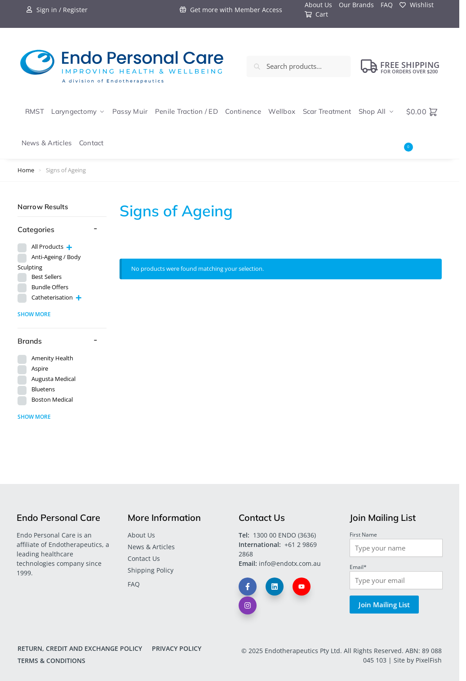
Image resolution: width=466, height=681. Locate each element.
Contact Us (144, 558)
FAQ (134, 584)
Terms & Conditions (51, 660)
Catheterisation (52, 297)
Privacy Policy (176, 648)
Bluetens (43, 389)
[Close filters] (109, 207)
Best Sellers (46, 277)
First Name (363, 534)
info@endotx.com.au (290, 563)
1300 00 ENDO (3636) (284, 535)
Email (358, 566)
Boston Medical (52, 399)
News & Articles (151, 546)
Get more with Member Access (231, 9)
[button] (424, 127)
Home (26, 170)
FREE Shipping (400, 66)
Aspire (39, 368)
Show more (34, 314)
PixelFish (429, 660)
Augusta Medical (53, 379)
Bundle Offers (49, 287)
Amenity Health (52, 358)
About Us (141, 535)
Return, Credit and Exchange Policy (80, 648)
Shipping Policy (150, 570)
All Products (47, 247)
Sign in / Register (57, 9)
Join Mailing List (384, 604)
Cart (316, 14)
